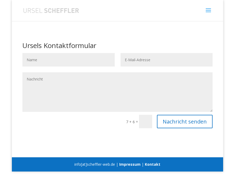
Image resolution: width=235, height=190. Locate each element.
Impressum (130, 164)
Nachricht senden (185, 121)
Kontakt (152, 164)
